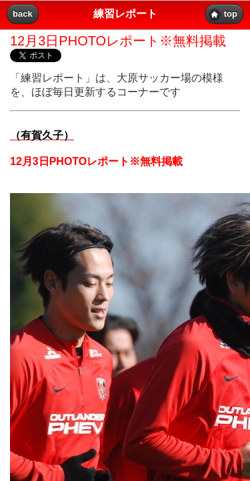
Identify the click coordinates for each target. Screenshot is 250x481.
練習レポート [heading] (125, 13)
